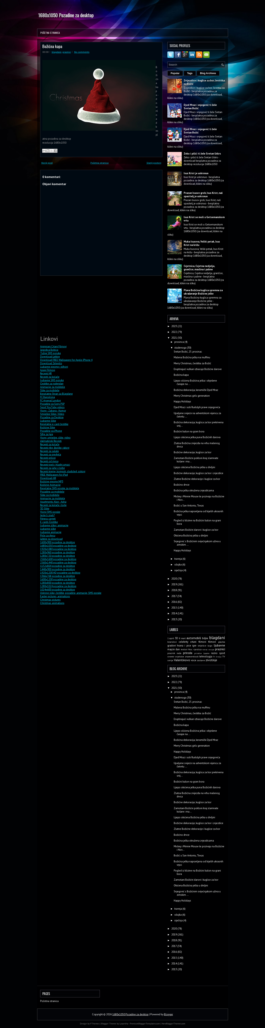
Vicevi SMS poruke (50, 512)
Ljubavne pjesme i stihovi (54, 366)
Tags (189, 73)
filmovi (212, 641)
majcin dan (173, 649)
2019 (174, 584)
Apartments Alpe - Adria (53, 501)
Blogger (168, 1014)
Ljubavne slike (48, 528)
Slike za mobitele (49, 390)
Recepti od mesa (49, 461)
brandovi (172, 641)
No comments (81, 51)
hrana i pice (184, 645)
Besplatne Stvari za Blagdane (56, 393)
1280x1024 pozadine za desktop (58, 586)
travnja (178, 558)
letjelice (202, 645)
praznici (66, 51)
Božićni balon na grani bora (189, 431)
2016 (174, 602)
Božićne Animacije (50, 485)
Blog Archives (208, 73)
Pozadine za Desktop (52, 417)
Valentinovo (182, 660)
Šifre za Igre (46, 434)
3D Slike (44, 508)
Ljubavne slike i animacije (54, 525)
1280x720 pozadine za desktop (57, 555)
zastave (201, 660)
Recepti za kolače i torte (53, 505)
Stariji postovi (154, 162)
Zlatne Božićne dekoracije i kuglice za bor (197, 479)
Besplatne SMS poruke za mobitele (59, 488)
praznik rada (174, 653)
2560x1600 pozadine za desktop (58, 559)
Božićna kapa (52, 46)
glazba (221, 641)
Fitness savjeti (48, 518)
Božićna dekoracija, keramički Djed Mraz (196, 390)
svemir (170, 656)
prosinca (179, 342)
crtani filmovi (198, 641)
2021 (174, 337)
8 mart (182, 638)
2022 (174, 332)
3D (176, 638)
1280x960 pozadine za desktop (57, 552)
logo (210, 645)
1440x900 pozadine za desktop (57, 569)
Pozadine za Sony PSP (52, 404)
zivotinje (211, 660)
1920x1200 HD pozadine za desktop (60, 572)
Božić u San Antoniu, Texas (189, 505)
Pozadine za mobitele (52, 491)
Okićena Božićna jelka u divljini (191, 535)
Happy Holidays (182, 401)
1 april (170, 638)
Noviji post (47, 162)
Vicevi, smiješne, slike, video (55, 437)
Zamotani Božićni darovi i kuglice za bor (196, 529)
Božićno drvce (181, 484)
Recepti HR (46, 373)
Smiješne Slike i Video (52, 414)
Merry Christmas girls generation (192, 395)
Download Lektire (50, 356)
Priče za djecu (47, 535)
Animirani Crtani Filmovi (53, 346)
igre (194, 645)
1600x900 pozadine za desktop (57, 542)
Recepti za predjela (50, 454)
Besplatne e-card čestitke (54, 424)
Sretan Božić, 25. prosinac (188, 351)
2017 (174, 596)
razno (214, 653)
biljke (205, 638)
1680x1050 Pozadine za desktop (66, 15)
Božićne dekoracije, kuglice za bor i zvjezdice (198, 473)
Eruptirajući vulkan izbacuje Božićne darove (198, 369)
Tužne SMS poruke (50, 353)
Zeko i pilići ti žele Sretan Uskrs (202, 153)
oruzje (211, 649)
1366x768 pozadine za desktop (57, 576)
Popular (175, 73)
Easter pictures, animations (55, 596)
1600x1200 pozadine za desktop (58, 579)
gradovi (171, 645)
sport (222, 653)
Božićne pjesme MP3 (51, 481)
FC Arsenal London (50, 400)
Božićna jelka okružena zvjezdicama (194, 490)
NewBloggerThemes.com (173, 1023)
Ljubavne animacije (50, 532)
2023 (174, 326)
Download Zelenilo (51, 363)
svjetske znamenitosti (187, 656)
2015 (174, 607)
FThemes (94, 1023)
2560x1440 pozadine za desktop (58, 562)
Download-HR (48, 478)
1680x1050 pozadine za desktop (58, 545)
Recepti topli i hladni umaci (55, 464)
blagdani (56, 51)
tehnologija (205, 656)
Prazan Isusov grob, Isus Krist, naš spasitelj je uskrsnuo (203, 194)
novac (205, 649)
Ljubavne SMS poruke (52, 380)
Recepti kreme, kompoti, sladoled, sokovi (62, 471)
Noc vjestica (195, 649)
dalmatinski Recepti (51, 441)
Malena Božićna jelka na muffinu (192, 357)
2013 (174, 619)
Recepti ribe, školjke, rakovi (54, 447)
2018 (174, 590)
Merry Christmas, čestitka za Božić (192, 363)
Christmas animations (52, 603)
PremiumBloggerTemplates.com (145, 1023)
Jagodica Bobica (49, 350)
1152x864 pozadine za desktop (57, 566)
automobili (193, 638)
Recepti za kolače (49, 377)
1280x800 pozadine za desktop (57, 583)
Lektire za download (51, 539)
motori (184, 649)
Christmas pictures (50, 599)
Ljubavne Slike (48, 420)
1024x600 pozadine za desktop (57, 589)
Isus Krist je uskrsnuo (196, 173)
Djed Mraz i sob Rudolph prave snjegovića (197, 407)
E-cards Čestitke (49, 522)
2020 (174, 578)
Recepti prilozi (48, 458)
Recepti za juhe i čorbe (52, 468)
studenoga (180, 347)
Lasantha (123, 1023)
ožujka (178, 564)
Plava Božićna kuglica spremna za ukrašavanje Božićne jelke (203, 292)
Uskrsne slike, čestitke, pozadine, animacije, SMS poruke (70, 593)
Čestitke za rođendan (51, 383)
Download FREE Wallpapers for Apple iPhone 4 (66, 360)
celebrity (183, 641)
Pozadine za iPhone (51, 431)
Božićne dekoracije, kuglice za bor (192, 452)
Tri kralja (217, 656)
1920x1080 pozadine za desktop (58, 549)
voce (193, 660)
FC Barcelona (47, 397)
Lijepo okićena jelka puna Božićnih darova (197, 437)
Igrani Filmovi (47, 370)
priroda (187, 653)
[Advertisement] (70, 305)
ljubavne (219, 645)
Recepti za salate (49, 451)
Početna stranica (50, 32)
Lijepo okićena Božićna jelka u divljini (194, 467)
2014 (174, 613)
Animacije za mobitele (52, 387)
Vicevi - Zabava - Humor (53, 410)
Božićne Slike (47, 427)
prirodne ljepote (201, 653)
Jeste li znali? (47, 515)
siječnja (178, 570)
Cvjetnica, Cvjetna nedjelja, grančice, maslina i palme (199, 267)
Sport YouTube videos (52, 407)
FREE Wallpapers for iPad (54, 474)
